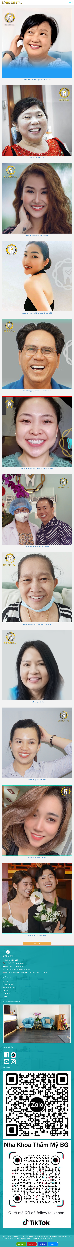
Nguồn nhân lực (8, 984)
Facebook (42, 1244)
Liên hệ (5, 990)
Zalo (52, 1244)
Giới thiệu (6, 981)
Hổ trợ (5, 996)
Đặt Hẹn (31, 1244)
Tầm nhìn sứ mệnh (9, 987)
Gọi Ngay (21, 1244)
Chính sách (6, 993)
